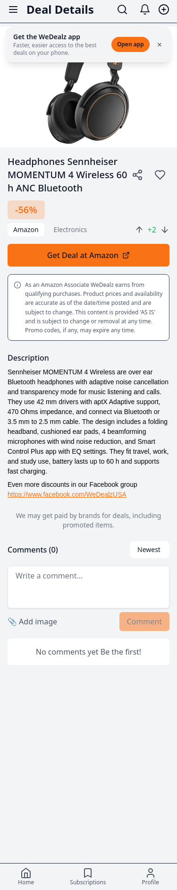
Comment (144, 621)
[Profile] (150, 876)
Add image (32, 621)
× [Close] (159, 44)
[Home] (26, 876)
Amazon (26, 229)
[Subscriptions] (88, 876)
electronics (70, 229)
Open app (130, 44)
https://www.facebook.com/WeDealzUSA (67, 494)
